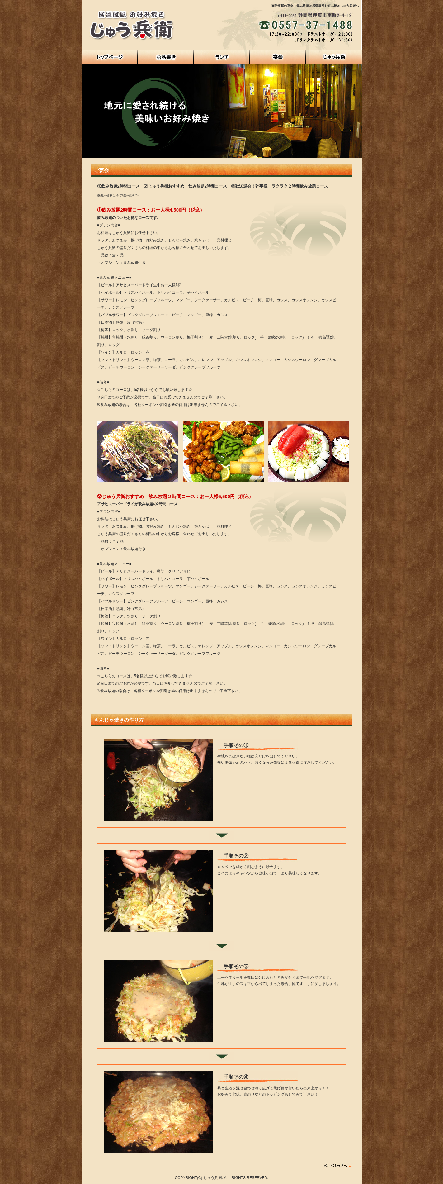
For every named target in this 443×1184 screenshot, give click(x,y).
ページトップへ (338, 1165)
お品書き (166, 57)
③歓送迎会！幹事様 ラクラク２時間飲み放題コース (279, 186)
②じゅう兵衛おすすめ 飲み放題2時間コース (185, 186)
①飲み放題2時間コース (118, 186)
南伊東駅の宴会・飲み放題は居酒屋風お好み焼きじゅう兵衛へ (315, 5)
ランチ (222, 57)
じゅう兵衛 (334, 57)
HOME (110, 57)
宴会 (278, 57)
